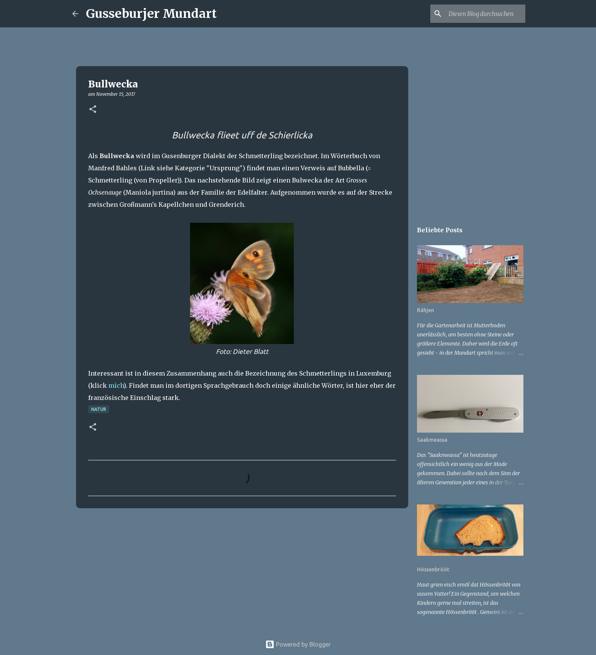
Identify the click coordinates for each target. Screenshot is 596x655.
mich (116, 385)
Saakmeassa (432, 440)
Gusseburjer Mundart (151, 13)
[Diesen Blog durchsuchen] (485, 14)
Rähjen (425, 310)
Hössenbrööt (433, 569)
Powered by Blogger (298, 644)
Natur (98, 409)
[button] (92, 110)
